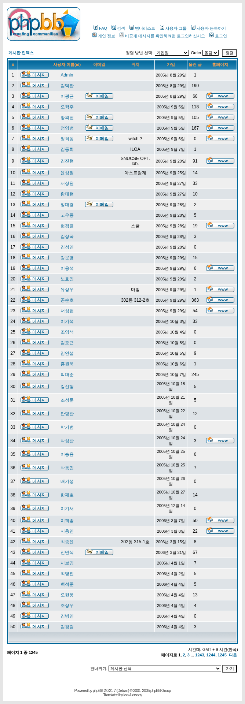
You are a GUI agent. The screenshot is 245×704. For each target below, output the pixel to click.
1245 (221, 655)
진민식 (67, 552)
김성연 (67, 247)
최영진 (67, 573)
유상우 (67, 289)
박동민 (67, 467)
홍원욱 (67, 363)
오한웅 (67, 594)
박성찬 (67, 440)
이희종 (67, 520)
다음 (233, 655)
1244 (210, 655)
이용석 (67, 268)
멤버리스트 (142, 28)
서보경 (67, 563)
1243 (199, 655)
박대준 (67, 374)
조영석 (67, 332)
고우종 (67, 215)
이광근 (67, 96)
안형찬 (67, 413)
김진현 (67, 161)
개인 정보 (103, 36)
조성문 (67, 400)
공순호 (67, 300)
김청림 (67, 626)
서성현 (67, 310)
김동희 (67, 149)
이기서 (67, 508)
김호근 (67, 342)
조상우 (67, 605)
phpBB (98, 690)
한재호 (67, 495)
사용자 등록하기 (208, 28)
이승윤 (67, 454)
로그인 (218, 36)
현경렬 (67, 225)
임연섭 (67, 353)
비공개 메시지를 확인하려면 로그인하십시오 (162, 36)
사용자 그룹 (173, 28)
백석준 (67, 584)
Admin (67, 75)
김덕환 (67, 85)
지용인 (67, 531)
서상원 (67, 183)
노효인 (67, 279)
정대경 (67, 204)
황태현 (67, 194)
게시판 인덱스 (21, 53)
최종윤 (67, 541)
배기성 (67, 481)
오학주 (67, 106)
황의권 (67, 117)
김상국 (67, 236)
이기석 (67, 321)
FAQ (100, 28)
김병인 (67, 616)
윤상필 (67, 172)
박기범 (67, 427)
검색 (118, 28)
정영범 (67, 128)
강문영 (67, 257)
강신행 (67, 386)
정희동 (67, 138)
